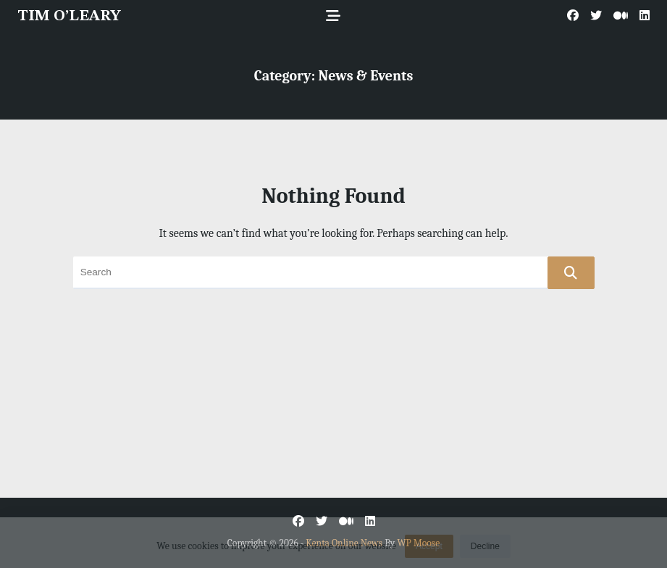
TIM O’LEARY (69, 16)
